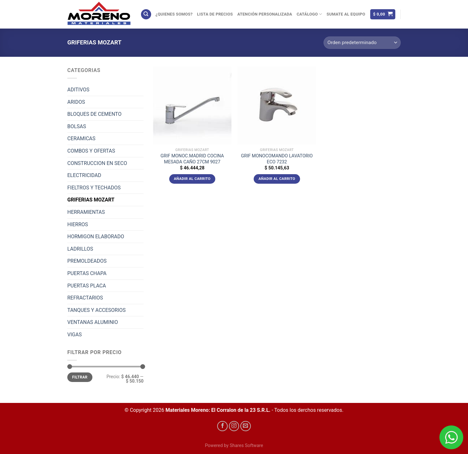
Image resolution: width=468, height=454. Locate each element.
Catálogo (309, 14)
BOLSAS (76, 126)
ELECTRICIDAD (84, 175)
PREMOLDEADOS (87, 261)
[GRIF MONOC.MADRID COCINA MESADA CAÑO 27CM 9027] (192, 105)
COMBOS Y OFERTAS (91, 151)
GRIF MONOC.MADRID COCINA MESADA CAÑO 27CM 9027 (192, 159)
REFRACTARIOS (85, 298)
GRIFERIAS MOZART (90, 200)
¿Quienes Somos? (174, 14)
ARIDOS (76, 102)
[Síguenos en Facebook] (222, 426)
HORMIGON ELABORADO (95, 237)
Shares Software (246, 445)
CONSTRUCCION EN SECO (97, 163)
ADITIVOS (78, 90)
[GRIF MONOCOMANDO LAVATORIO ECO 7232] (276, 105)
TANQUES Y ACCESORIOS (96, 310)
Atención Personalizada (264, 14)
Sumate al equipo (346, 14)
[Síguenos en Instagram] (234, 426)
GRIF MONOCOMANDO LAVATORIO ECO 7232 (277, 159)
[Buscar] (146, 14)
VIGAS (74, 335)
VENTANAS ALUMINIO (92, 322)
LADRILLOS (80, 249)
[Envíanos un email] (245, 426)
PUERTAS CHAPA (87, 273)
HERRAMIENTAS (86, 212)
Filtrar (79, 377)
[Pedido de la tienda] (362, 42)
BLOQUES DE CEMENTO (94, 114)
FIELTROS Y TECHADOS (94, 188)
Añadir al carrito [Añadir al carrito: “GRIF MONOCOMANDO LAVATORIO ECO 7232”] (276, 178)
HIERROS (77, 224)
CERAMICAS (81, 138)
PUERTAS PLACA (86, 286)
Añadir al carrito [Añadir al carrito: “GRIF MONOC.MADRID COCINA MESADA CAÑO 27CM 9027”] (192, 178)
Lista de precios (215, 14)
